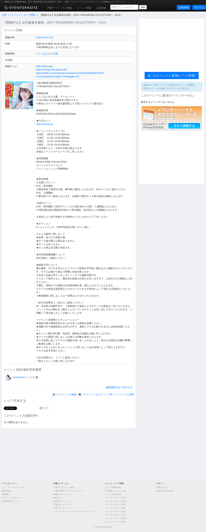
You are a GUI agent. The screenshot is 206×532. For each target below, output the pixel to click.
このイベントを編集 (66, 394)
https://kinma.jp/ (44, 66)
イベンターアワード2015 (115, 508)
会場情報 (101, 8)
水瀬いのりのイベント (62, 505)
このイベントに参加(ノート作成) (172, 75)
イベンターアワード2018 (115, 518)
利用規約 (5, 494)
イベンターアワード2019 (115, 522)
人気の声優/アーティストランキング (68, 491)
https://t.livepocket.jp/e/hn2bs (51, 69)
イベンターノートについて (13, 487)
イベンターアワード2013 (115, 501)
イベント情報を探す (113, 487)
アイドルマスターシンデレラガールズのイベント (74, 511)
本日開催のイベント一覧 (115, 491)
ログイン (199, 7)
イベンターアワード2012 (115, 498)
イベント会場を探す (113, 494)
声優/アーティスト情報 (59, 8)
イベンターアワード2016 (115, 511)
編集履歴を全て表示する (119, 387)
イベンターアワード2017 (115, 515)
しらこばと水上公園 (47, 53)
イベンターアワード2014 (115, 505)
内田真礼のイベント (61, 501)
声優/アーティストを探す (64, 487)
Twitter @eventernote (165, 491)
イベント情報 (84, 8)
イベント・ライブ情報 (23, 15)
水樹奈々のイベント (61, 494)
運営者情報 (6, 491)
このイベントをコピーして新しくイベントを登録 (107, 394)
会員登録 (184, 7)
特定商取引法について (11, 501)
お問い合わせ (162, 487)
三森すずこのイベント (62, 508)
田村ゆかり (58, 498)
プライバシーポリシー (11, 498)
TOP (4, 15)
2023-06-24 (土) (44, 37)
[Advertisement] (172, 44)
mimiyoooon (20, 377)
